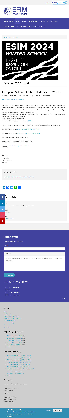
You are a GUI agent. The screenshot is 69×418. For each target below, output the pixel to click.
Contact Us (7, 327)
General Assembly (9, 323)
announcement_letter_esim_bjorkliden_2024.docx (20, 177)
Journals (43, 21)
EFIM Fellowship (34, 21)
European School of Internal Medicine (13, 99)
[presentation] (18, 266)
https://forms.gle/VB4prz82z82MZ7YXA (28, 133)
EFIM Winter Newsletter (12, 290)
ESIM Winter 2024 (9, 219)
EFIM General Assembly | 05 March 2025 (19, 358)
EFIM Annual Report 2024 (14, 336)
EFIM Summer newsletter (12, 295)
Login (47, 3)
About (11, 21)
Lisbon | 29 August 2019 (14, 371)
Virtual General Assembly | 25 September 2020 (20, 369)
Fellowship (8, 314)
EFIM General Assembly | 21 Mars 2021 (18, 366)
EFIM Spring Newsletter (12, 287)
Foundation (41, 26)
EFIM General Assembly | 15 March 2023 (19, 362)
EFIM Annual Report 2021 (14, 342)
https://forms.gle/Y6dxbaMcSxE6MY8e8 (28, 129)
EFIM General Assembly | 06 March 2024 (19, 360)
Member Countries (9, 325)
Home (6, 21)
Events (17, 21)
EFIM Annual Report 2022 (14, 340)
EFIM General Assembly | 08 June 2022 (18, 364)
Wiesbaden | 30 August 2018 (15, 373)
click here (30, 121)
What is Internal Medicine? (11, 316)
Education (24, 21)
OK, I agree (57, 410)
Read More (10, 416)
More (63, 298)
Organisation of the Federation (12, 318)
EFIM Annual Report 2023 (14, 338)
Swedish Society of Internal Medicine (20, 146)
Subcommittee (9, 26)
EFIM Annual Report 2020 (14, 345)
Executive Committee (10, 320)
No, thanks (49, 410)
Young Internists (20, 26)
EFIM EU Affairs (31, 26)
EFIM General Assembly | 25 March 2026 (19, 355)
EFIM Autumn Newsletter (12, 292)
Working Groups (52, 21)
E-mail (6, 246)
